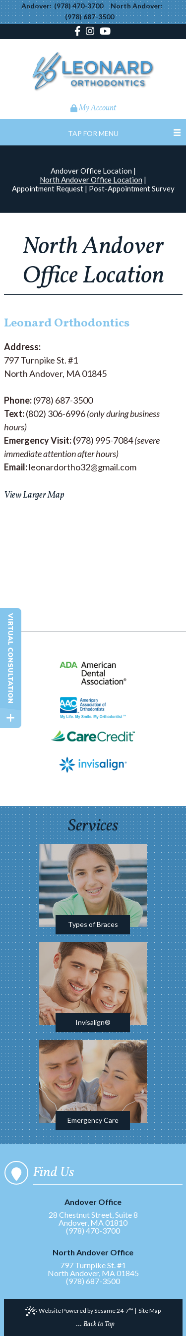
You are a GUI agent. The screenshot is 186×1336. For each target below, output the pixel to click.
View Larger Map (34, 495)
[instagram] (90, 32)
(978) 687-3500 (89, 16)
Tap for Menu (93, 133)
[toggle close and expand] (10, 718)
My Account (93, 108)
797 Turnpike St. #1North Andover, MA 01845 (93, 1263)
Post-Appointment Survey (132, 188)
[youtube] (105, 32)
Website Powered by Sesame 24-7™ (79, 1311)
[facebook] (78, 32)
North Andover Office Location (91, 179)
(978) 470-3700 (78, 5)
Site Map (149, 1310)
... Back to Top (95, 1324)
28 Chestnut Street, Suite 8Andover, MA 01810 (93, 1212)
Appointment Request (47, 188)
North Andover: (137, 5)
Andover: (36, 5)
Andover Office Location (91, 170)
